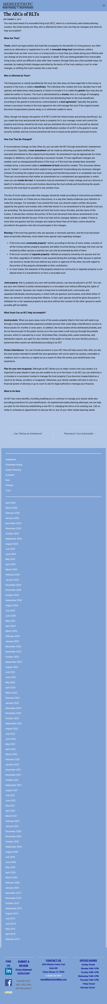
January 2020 (12, 887)
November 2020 (13, 836)
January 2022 (12, 764)
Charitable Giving (13, 464)
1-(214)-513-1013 (54, 976)
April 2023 (10, 687)
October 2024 (12, 595)
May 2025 (10, 559)
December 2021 (13, 769)
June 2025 (10, 554)
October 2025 (12, 533)
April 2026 (10, 503)
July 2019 (10, 918)
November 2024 (13, 590)
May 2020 (10, 867)
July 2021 (10, 795)
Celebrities (10, 459)
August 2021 (11, 790)
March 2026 (11, 508)
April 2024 (10, 626)
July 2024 (10, 610)
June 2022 (10, 739)
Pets (7, 480)
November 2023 (13, 651)
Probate (9, 485)
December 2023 (13, 646)
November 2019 (13, 898)
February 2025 (12, 574)
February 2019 (12, 939)
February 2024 (12, 636)
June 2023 (10, 677)
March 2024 (11, 631)
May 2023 (10, 682)
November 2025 (13, 528)
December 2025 (13, 523)
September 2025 (13, 538)
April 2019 (10, 934)
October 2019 (12, 903)
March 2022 (11, 754)
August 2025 (11, 544)
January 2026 (12, 518)
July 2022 (10, 733)
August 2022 (11, 728)
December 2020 (13, 831)
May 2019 (10, 929)
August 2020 (11, 852)
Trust (8, 490)
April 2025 (10, 564)
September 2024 (13, 600)
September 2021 (13, 785)
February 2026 (12, 513)
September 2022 (13, 723)
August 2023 (11, 667)
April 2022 (10, 749)
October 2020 (12, 841)
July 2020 (10, 857)
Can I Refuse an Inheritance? (28, 433)
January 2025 (12, 580)
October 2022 (12, 718)
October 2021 (12, 780)
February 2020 (12, 882)
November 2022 (13, 713)
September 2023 (13, 662)
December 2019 (13, 893)
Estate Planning (13, 470)
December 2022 (13, 708)
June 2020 (10, 862)
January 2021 (12, 826)
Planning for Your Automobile (78, 433)
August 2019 (11, 913)
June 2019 (10, 923)
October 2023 (12, 657)
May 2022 (10, 744)
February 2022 (12, 759)
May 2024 (10, 621)
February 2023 (12, 698)
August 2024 (11, 605)
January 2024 (12, 641)
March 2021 (11, 816)
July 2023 (10, 672)
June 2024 (10, 615)
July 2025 (10, 549)
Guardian (9, 475)
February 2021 (12, 821)
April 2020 (10, 872)
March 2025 (11, 569)
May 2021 (10, 805)
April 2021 (10, 810)
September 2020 (13, 846)
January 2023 (12, 703)
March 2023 (11, 692)
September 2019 (13, 908)
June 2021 (10, 800)
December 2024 (13, 585)
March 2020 (11, 877)
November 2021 (13, 775)
